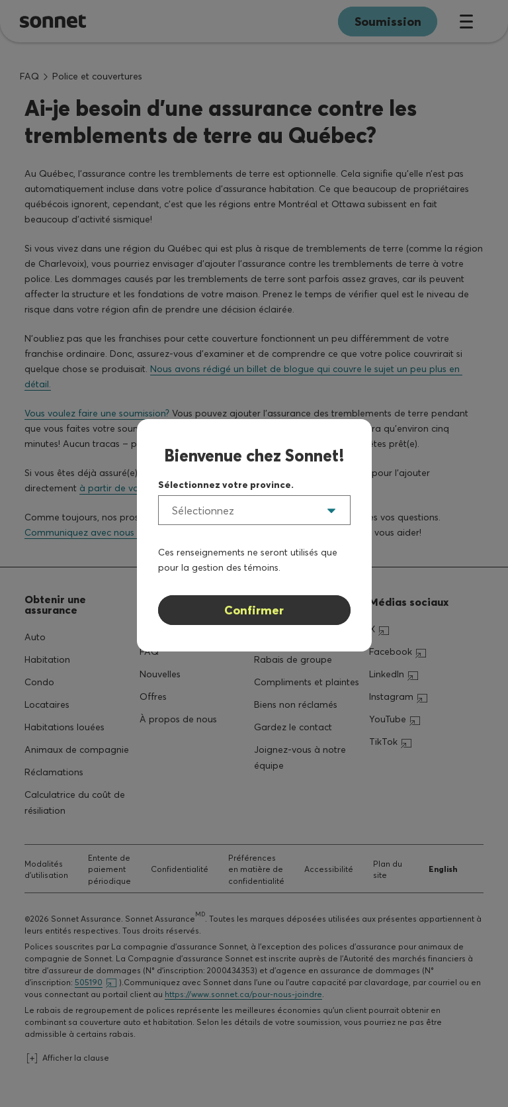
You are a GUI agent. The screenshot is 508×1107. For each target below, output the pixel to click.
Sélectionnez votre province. (226, 485)
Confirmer (254, 610)
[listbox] (254, 510)
